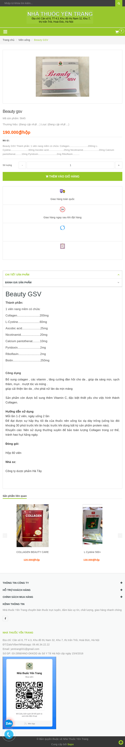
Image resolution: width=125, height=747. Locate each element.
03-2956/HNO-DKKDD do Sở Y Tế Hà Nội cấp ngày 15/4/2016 (47, 653)
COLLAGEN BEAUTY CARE (32, 552)
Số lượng (7, 165)
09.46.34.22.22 (41, 644)
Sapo (70, 744)
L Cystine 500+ (92, 552)
